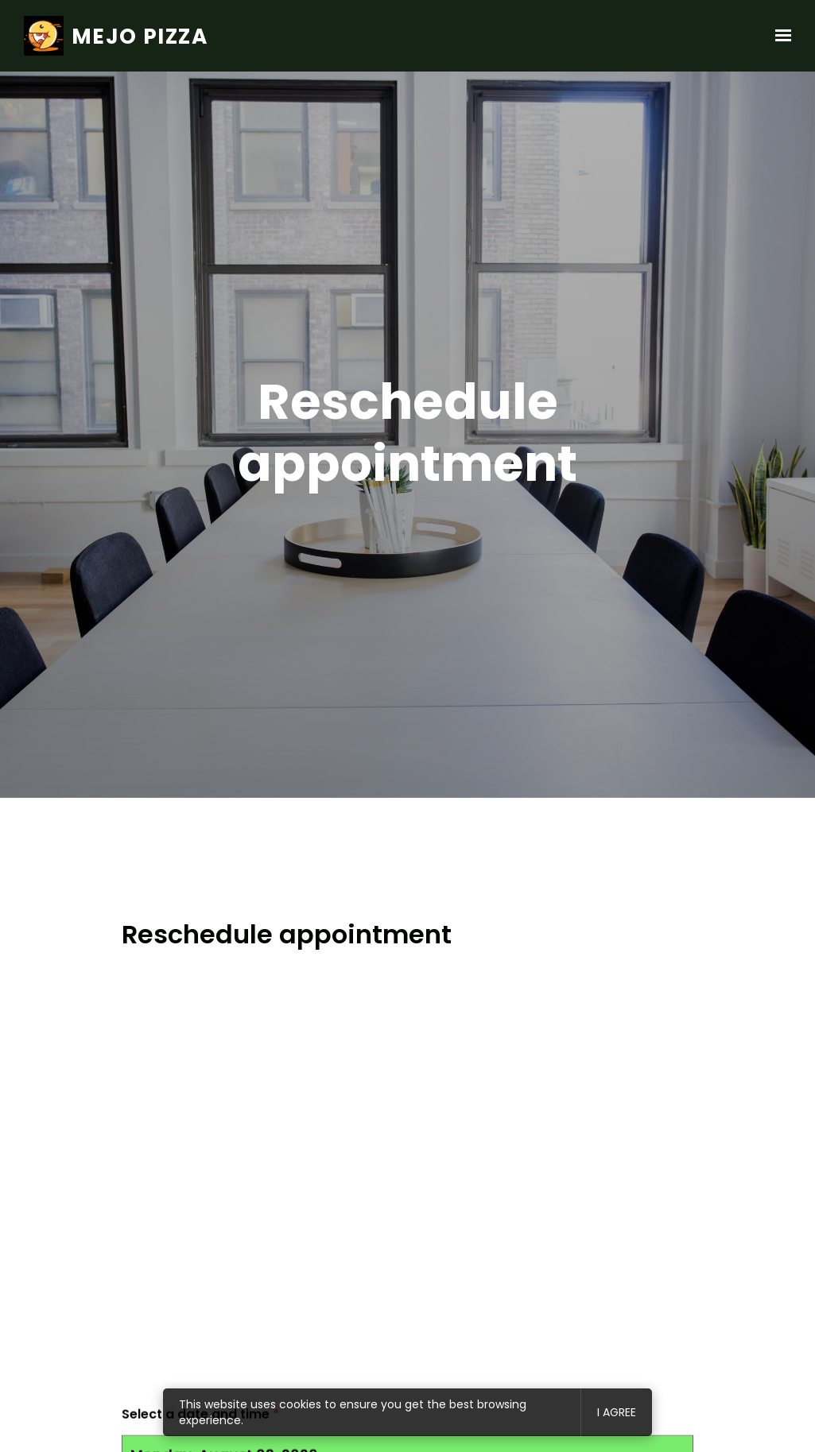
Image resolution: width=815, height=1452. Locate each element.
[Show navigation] (779, 36)
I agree (616, 1412)
